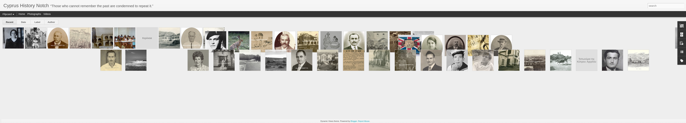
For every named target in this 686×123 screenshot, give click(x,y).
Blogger (354, 121)
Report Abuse (364, 121)
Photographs (34, 14)
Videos (47, 14)
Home (22, 14)
